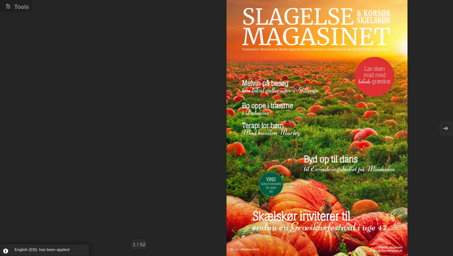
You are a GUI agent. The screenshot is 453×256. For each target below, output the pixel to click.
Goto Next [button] (446, 128)
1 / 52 (139, 244)
